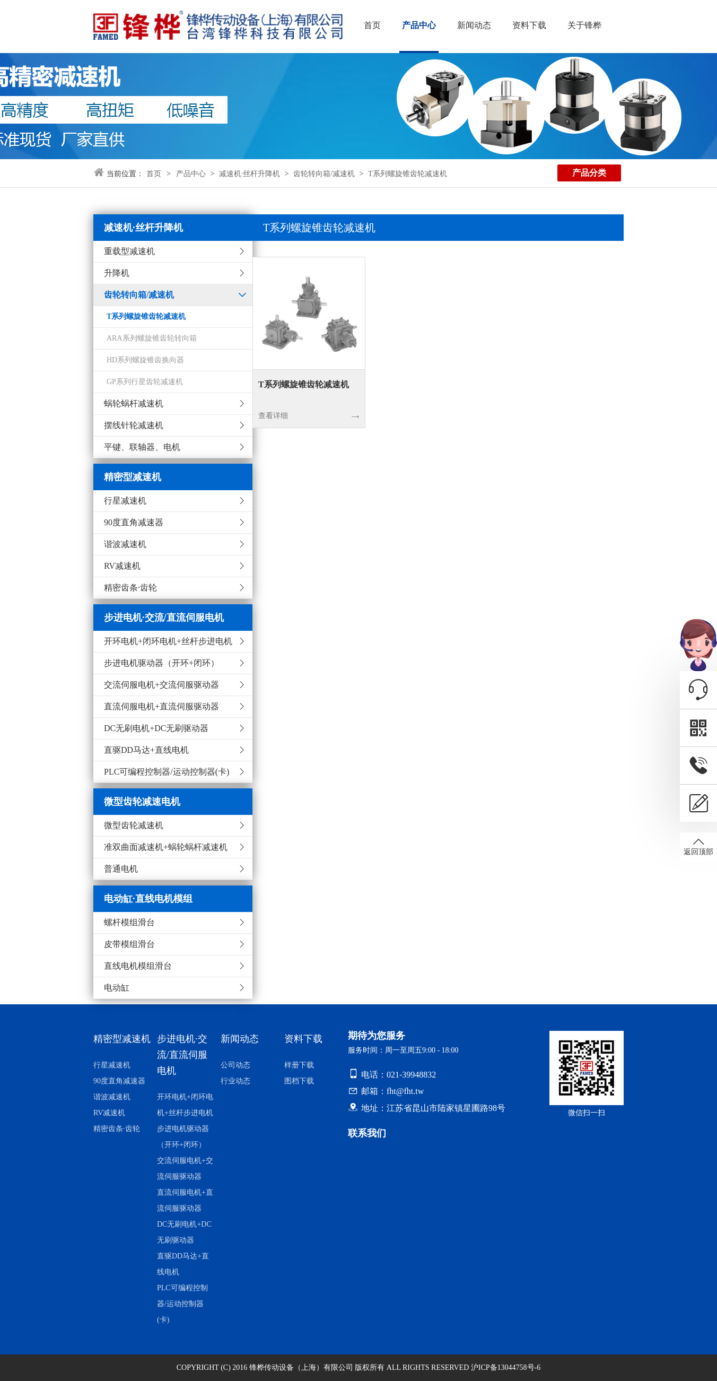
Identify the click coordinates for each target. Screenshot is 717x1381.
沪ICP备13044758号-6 (505, 1367)
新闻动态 (474, 25)
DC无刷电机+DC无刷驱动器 (156, 728)
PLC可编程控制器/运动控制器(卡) (166, 771)
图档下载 (299, 1081)
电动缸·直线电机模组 (148, 898)
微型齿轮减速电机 (142, 801)
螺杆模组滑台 (129, 922)
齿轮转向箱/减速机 (324, 174)
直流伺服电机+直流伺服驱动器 (161, 706)
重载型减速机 (129, 251)
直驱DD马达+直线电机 (146, 749)
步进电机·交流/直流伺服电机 (164, 617)
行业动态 (235, 1081)
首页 (372, 25)
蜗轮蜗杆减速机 (133, 403)
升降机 (116, 272)
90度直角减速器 (133, 522)
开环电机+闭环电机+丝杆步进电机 (168, 641)
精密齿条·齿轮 (130, 587)
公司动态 (235, 1065)
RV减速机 (122, 565)
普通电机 (121, 868)
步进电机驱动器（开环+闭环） (161, 662)
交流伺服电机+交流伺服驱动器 (161, 684)
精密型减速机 (132, 477)
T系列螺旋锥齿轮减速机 (407, 174)
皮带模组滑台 (129, 944)
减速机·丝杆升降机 (250, 174)
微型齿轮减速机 (133, 825)
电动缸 (116, 987)
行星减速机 (125, 500)
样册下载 (299, 1065)
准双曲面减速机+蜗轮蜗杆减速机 (166, 847)
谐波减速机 (125, 544)
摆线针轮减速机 (133, 425)
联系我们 (367, 1133)
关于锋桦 (584, 25)
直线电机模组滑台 (138, 965)
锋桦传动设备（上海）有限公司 (301, 1367)
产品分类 (589, 172)
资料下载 (529, 25)
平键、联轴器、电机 (142, 446)
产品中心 (419, 25)
